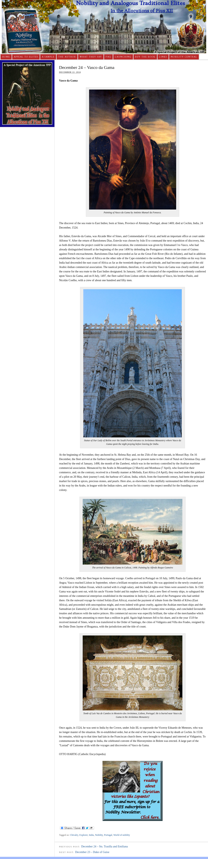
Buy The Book (145, 56)
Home (6, 56)
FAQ (108, 56)
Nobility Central (184, 56)
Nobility (99, 835)
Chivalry (74, 835)
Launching (123, 56)
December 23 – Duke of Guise (92, 852)
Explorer (83, 835)
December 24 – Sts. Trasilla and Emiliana (104, 846)
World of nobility (121, 835)
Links (163, 56)
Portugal (108, 835)
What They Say (91, 56)
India (91, 835)
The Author (67, 56)
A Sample (48, 56)
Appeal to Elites (26, 56)
